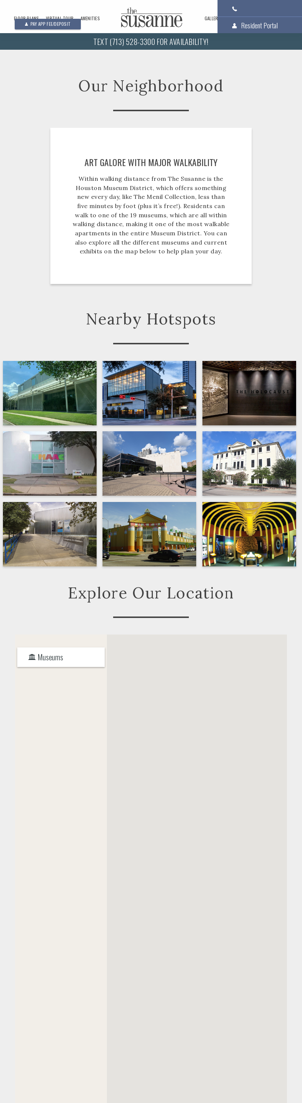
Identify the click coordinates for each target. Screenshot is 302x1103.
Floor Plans (26, 18)
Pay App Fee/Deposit (48, 24)
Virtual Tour (59, 18)
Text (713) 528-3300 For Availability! (150, 41)
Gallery (212, 18)
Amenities (90, 18)
